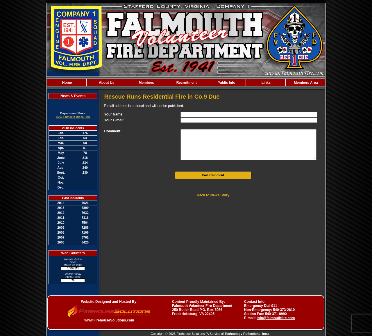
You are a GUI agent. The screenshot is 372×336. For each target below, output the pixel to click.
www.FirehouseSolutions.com (109, 320)
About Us (106, 83)
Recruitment (185, 83)
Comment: (112, 131)
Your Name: (114, 114)
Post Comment (213, 175)
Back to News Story (213, 195)
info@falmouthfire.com (276, 318)
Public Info (226, 83)
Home (66, 83)
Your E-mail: (114, 120)
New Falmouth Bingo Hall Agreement (73, 118)
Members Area (305, 83)
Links (266, 83)
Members (146, 83)
